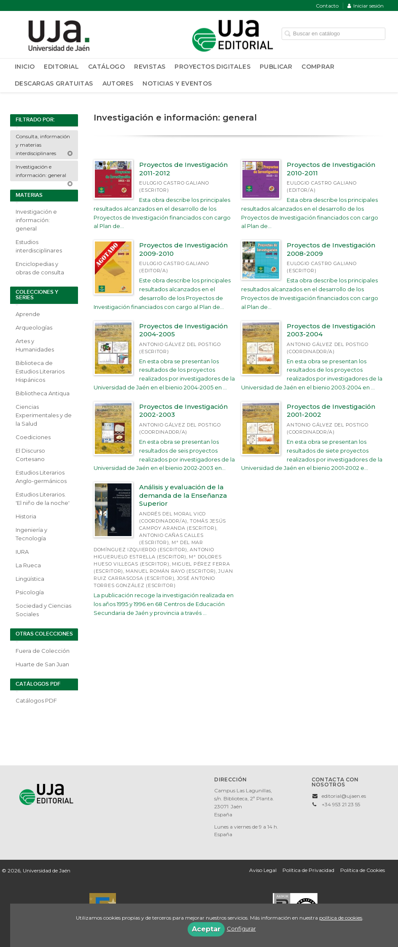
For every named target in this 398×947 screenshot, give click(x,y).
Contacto (327, 6)
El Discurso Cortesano (30, 454)
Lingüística (30, 578)
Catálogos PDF (36, 700)
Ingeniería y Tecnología (31, 534)
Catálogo (106, 66)
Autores (118, 83)
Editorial (61, 66)
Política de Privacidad (308, 870)
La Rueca (28, 565)
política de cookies (340, 918)
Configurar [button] (241, 928)
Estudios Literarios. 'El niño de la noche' (43, 498)
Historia (26, 516)
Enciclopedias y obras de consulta (40, 268)
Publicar (276, 66)
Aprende (28, 314)
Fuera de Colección (43, 650)
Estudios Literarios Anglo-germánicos (41, 476)
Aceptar (206, 929)
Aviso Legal (263, 870)
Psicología (30, 592)
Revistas (149, 66)
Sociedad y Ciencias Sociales (43, 609)
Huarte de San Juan (42, 664)
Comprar (317, 66)
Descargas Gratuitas (54, 83)
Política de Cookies (362, 870)
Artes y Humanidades (35, 345)
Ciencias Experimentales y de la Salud (44, 415)
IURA (22, 551)
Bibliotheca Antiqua (43, 393)
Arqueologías (34, 327)
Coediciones (33, 437)
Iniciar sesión (365, 6)
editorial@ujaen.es (344, 796)
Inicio (25, 66)
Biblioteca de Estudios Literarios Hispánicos (40, 371)
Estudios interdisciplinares (39, 246)
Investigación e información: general (44, 172)
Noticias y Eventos (177, 83)
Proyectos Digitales (212, 66)
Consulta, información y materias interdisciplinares (44, 144)
